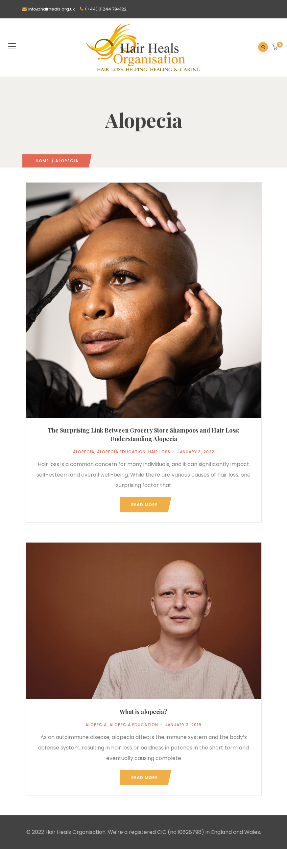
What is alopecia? (143, 712)
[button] (275, 47)
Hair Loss (159, 452)
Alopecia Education (121, 452)
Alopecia (83, 452)
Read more (144, 504)
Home (42, 161)
